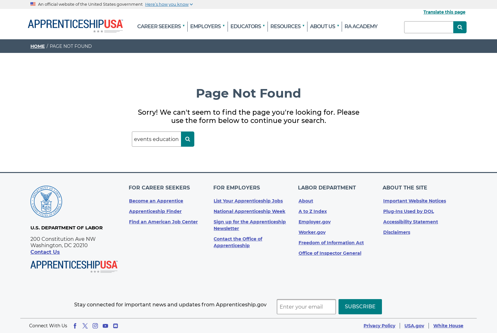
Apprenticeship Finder (155, 209)
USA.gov (414, 326)
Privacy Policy (379, 326)
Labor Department (328, 187)
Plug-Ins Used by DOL (408, 209)
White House (448, 326)
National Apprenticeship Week (249, 209)
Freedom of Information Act (331, 241)
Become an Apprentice (156, 199)
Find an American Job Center (163, 220)
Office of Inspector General (330, 251)
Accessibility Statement (410, 220)
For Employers (237, 187)
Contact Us (45, 252)
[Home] (75, 26)
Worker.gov (312, 230)
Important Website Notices (414, 199)
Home (37, 46)
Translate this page (444, 12)
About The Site (405, 187)
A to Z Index (313, 209)
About (306, 199)
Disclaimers (396, 230)
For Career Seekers (159, 187)
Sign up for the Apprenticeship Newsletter (250, 223)
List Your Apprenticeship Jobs (248, 199)
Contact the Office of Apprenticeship (238, 240)
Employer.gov (315, 220)
